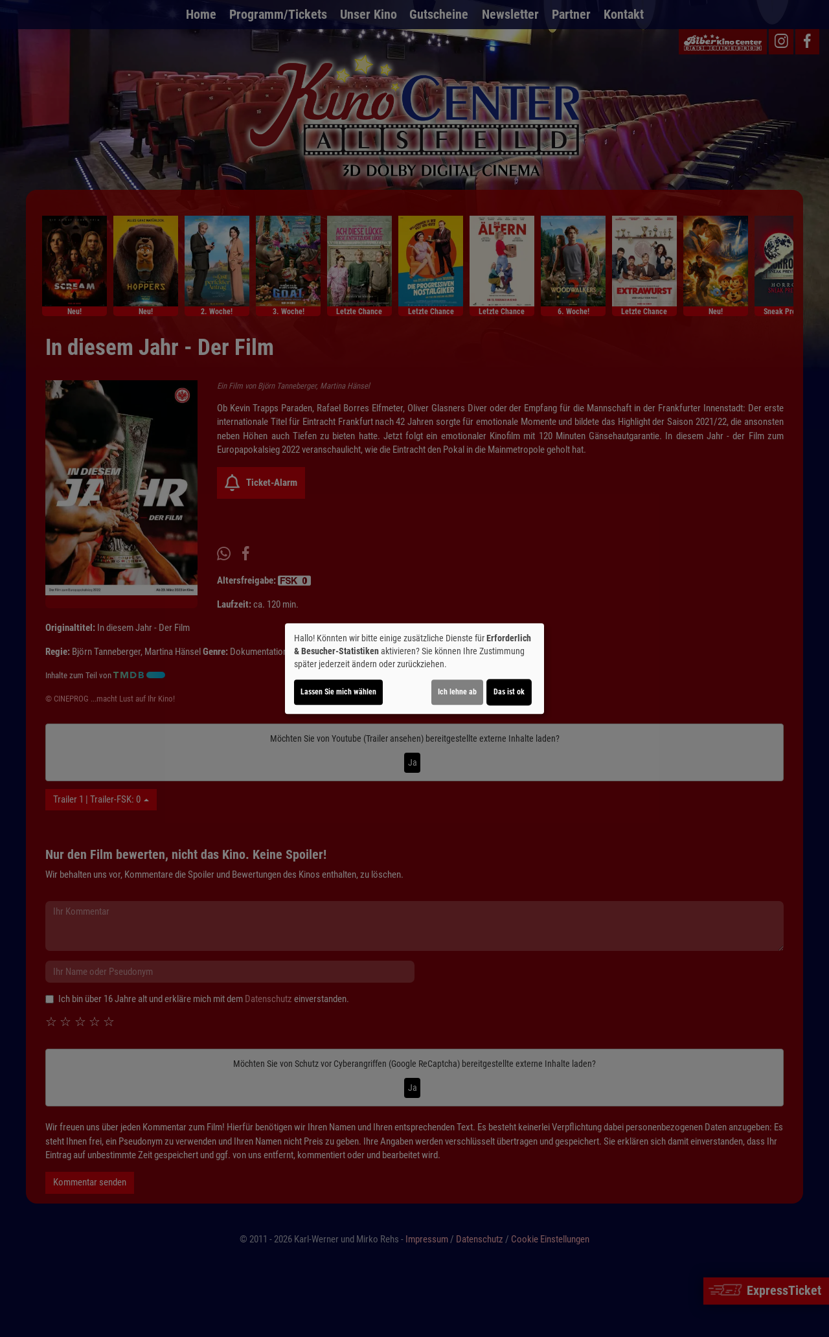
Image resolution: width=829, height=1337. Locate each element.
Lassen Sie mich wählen (338, 691)
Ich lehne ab (457, 691)
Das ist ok (509, 691)
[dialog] (414, 668)
